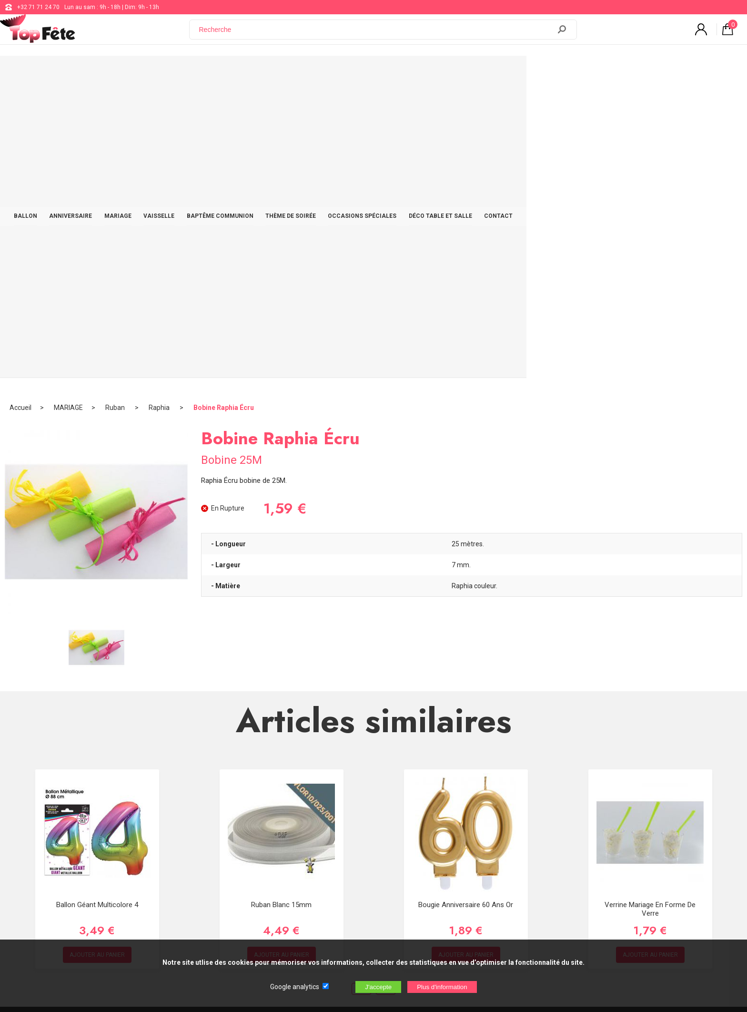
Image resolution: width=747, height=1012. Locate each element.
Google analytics (294, 987)
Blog (306, 846)
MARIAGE (219, 72)
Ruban (115, 102)
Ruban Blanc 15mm (281, 599)
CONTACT (626, 72)
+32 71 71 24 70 (38, 7)
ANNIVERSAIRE (167, 72)
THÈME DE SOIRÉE (405, 72)
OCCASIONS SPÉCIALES (481, 72)
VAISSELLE (264, 72)
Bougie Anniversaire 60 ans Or (465, 599)
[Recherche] (375, 35)
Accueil (20, 102)
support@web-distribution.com (341, 823)
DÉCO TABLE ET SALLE (564, 72)
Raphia (160, 102)
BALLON (118, 72)
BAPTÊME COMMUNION (330, 72)
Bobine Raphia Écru (223, 102)
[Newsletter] (193, 898)
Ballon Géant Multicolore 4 (97, 599)
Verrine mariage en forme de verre (650, 604)
